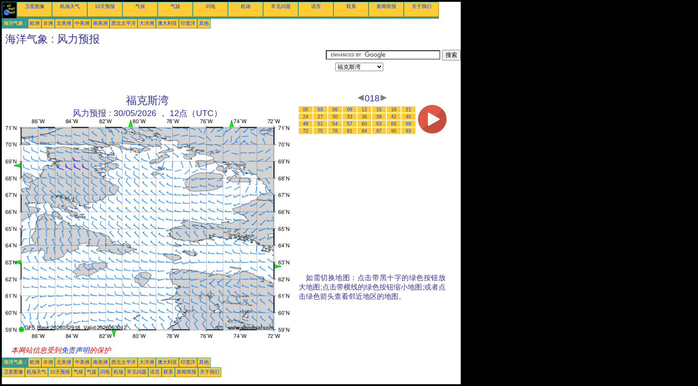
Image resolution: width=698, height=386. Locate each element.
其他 (204, 23)
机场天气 (70, 6)
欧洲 (35, 23)
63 (379, 123)
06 (335, 109)
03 (320, 109)
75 (320, 130)
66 (394, 123)
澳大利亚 (167, 23)
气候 (140, 6)
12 (364, 109)
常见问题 (281, 6)
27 (320, 116)
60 (364, 123)
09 (350, 109)
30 (335, 116)
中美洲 (82, 23)
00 (305, 109)
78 (335, 130)
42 (394, 116)
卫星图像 (35, 6)
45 (408, 116)
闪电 (210, 6)
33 (350, 116)
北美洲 (64, 23)
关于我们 (421, 6)
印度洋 (188, 23)
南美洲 (100, 23)
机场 (246, 6)
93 (408, 130)
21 (408, 109)
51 (320, 123)
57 (350, 123)
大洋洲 (146, 23)
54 (335, 123)
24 (305, 116)
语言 (316, 6)
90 (394, 130)
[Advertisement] (164, 70)
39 (379, 116)
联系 (351, 6)
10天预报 (105, 6)
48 (305, 123)
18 (394, 109)
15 (379, 109)
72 (305, 130)
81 (350, 130)
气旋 (175, 6)
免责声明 (75, 350)
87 (379, 130)
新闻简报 (386, 6)
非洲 (48, 23)
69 (408, 123)
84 (364, 130)
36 (364, 116)
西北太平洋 (123, 23)
